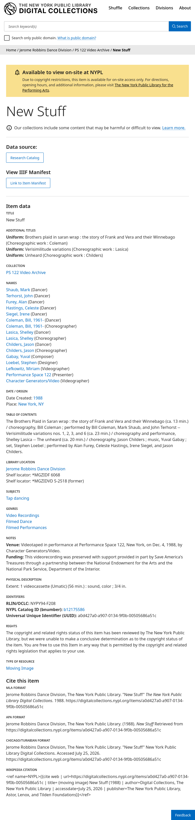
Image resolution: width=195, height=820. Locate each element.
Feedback (183, 815)
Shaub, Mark (18, 289)
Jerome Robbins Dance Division (36, 469)
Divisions (164, 8)
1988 (38, 398)
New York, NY (31, 404)
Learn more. (173, 128)
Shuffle (115, 8)
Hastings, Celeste (22, 308)
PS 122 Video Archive (26, 272)
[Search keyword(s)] (85, 26)
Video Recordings (22, 515)
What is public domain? (77, 37)
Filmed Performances (26, 527)
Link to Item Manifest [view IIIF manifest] (28, 183)
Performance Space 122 (28, 374)
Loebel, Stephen (21, 362)
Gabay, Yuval (18, 356)
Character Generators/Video (32, 381)
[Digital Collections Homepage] (50, 9)
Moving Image (20, 668)
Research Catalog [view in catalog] (24, 157)
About (185, 8)
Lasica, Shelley (19, 332)
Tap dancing (17, 498)
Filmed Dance (19, 521)
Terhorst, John (19, 296)
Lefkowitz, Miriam (23, 368)
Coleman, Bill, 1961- (25, 320)
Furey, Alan (16, 302)
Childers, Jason (20, 344)
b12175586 (74, 609)
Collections (139, 8)
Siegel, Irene (18, 314)
